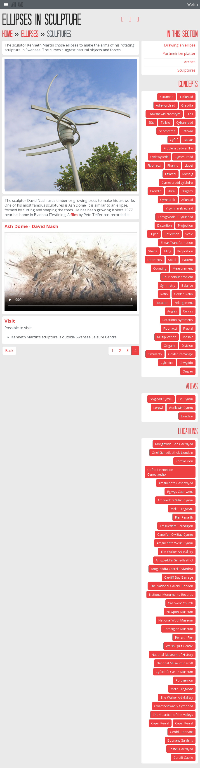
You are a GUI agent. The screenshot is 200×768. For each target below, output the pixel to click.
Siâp (151, 122)
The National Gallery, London (171, 586)
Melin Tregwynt (181, 509)
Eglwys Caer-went (180, 491)
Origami (187, 191)
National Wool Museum (175, 620)
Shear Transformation (177, 242)
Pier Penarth (184, 517)
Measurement (182, 268)
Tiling (167, 251)
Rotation (162, 302)
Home (7, 33)
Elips (189, 114)
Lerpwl (158, 407)
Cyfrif (174, 139)
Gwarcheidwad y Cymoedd (173, 706)
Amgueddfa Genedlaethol (174, 560)
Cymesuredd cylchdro (177, 182)
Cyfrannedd (184, 122)
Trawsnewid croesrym (164, 114)
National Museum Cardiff (174, 663)
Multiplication (166, 337)
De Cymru (185, 399)
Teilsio (165, 122)
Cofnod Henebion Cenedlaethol (160, 472)
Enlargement (183, 302)
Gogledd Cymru (161, 399)
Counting (159, 268)
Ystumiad (166, 97)
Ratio (164, 294)
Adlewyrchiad (165, 105)
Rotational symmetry (177, 320)
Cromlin (155, 191)
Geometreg (167, 131)
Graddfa (187, 105)
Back (9, 350)
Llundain (187, 416)
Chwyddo (186, 363)
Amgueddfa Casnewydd (175, 483)
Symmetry (167, 285)
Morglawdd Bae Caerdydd (174, 444)
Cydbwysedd (159, 157)
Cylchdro (167, 363)
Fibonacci (154, 165)
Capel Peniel (184, 723)
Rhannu (172, 165)
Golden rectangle (180, 354)
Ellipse (153, 234)
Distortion (164, 225)
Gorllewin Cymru (181, 407)
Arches (189, 61)
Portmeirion (184, 461)
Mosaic (187, 337)
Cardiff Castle (183, 757)
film (74, 214)
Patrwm (187, 131)
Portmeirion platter (178, 53)
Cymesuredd (184, 157)
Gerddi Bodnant (181, 732)
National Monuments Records (171, 594)
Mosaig (187, 174)
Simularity (155, 354)
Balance (187, 285)
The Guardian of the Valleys (173, 714)
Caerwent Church (180, 603)
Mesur (188, 139)
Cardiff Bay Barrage (178, 577)
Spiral (172, 260)
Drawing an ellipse (179, 45)
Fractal (188, 328)
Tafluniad (186, 97)
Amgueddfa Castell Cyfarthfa (172, 569)
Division (187, 345)
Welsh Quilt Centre (179, 646)
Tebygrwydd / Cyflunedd (175, 217)
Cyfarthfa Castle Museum (174, 672)
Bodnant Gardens (180, 740)
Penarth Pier (184, 637)
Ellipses (29, 33)
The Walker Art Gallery (176, 551)
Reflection (172, 234)
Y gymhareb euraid (179, 208)
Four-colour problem (178, 277)
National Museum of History (172, 654)
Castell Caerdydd (181, 749)
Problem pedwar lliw (178, 148)
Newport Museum (179, 612)
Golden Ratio (183, 294)
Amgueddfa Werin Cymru (174, 543)
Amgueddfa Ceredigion (176, 526)
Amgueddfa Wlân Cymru (175, 500)
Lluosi (188, 165)
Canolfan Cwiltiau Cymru (175, 534)
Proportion (185, 251)
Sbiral (171, 191)
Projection (185, 225)
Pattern (187, 260)
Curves (188, 311)
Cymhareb (167, 200)
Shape (152, 251)
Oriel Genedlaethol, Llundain (172, 452)
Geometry (154, 260)
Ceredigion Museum (178, 629)
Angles (172, 311)
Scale (189, 234)
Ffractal (170, 174)
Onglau (188, 371)
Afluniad (187, 200)
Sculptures (186, 70)
